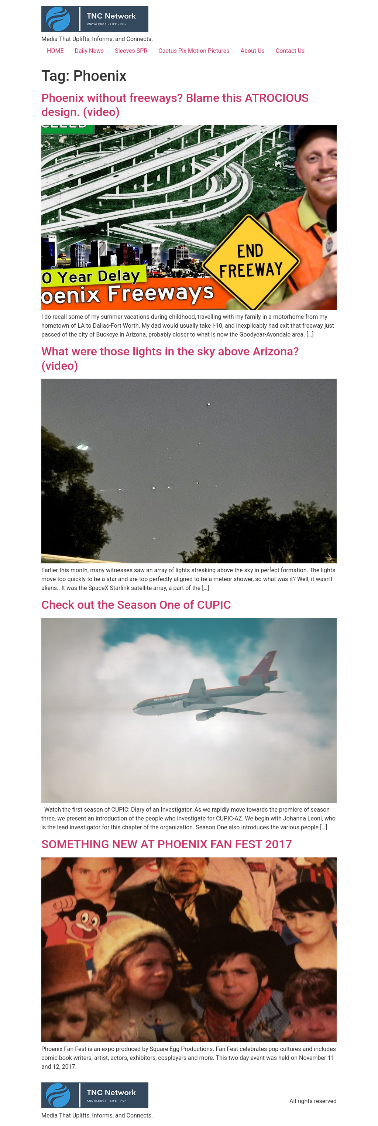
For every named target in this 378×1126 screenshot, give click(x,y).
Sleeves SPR (131, 50)
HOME (55, 50)
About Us (253, 50)
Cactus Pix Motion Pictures (193, 50)
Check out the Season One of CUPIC (136, 605)
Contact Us (290, 50)
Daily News (89, 50)
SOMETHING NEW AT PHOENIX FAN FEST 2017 (166, 844)
